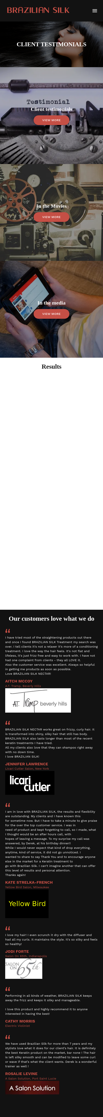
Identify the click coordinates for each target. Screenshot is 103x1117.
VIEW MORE (51, 120)
